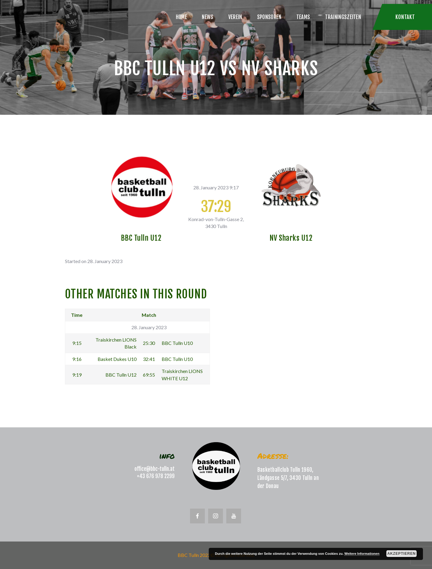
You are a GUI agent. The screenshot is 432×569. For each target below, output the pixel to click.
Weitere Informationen (361, 553)
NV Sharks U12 (291, 238)
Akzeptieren (401, 553)
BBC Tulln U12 (141, 238)
